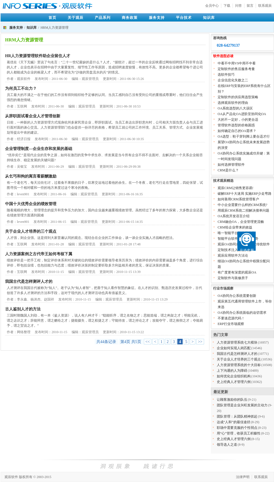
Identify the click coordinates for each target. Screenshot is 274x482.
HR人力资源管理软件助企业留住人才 (37, 56)
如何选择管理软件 (231, 165)
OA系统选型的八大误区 (235, 108)
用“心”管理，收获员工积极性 (238, 433)
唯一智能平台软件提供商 (236, 233)
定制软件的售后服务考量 (236, 69)
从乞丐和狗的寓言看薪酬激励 (30, 176)
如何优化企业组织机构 (234, 376)
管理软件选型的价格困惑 (236, 125)
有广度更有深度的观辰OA (237, 272)
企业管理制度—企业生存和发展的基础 (38, 149)
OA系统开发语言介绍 (233, 216)
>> (200, 342)
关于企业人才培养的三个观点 (30, 231)
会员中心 (212, 6)
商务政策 (130, 17)
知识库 (209, 17)
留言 (250, 6)
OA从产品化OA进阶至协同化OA (242, 114)
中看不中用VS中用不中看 (237, 63)
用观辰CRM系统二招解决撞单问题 (243, 210)
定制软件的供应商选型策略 (238, 97)
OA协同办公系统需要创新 (237, 296)
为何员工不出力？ (21, 88)
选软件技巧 (226, 75)
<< (147, 342)
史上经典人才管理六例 (234, 382)
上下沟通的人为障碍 (232, 371)
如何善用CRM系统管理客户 (238, 199)
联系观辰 (265, 6)
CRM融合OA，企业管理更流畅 (241, 222)
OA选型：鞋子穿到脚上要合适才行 (244, 136)
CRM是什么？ (228, 170)
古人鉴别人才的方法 (23, 309)
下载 (227, 6)
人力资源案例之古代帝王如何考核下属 (38, 254)
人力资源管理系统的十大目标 (239, 365)
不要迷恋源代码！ (231, 318)
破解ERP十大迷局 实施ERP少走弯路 (244, 194)
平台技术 (184, 17)
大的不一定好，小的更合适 (238, 120)
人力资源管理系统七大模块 (237, 342)
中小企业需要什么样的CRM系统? (242, 205)
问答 (238, 6)
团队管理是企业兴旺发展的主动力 (242, 405)
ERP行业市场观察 (231, 324)
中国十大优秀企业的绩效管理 (30, 204)
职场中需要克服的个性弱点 (237, 428)
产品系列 (103, 17)
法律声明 (242, 477)
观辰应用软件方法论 (233, 255)
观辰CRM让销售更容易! (235, 188)
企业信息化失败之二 (233, 80)
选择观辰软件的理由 (233, 103)
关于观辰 (75, 17)
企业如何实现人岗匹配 (234, 348)
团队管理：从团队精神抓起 (237, 416)
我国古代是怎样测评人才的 (28, 281)
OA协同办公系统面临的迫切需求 (242, 313)
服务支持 (157, 17)
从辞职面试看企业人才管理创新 (32, 116)
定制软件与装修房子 (233, 278)
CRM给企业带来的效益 (235, 227)
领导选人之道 (227, 445)
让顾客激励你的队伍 (232, 400)
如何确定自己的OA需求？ (237, 131)
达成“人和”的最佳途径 (233, 422)
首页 (52, 17)
